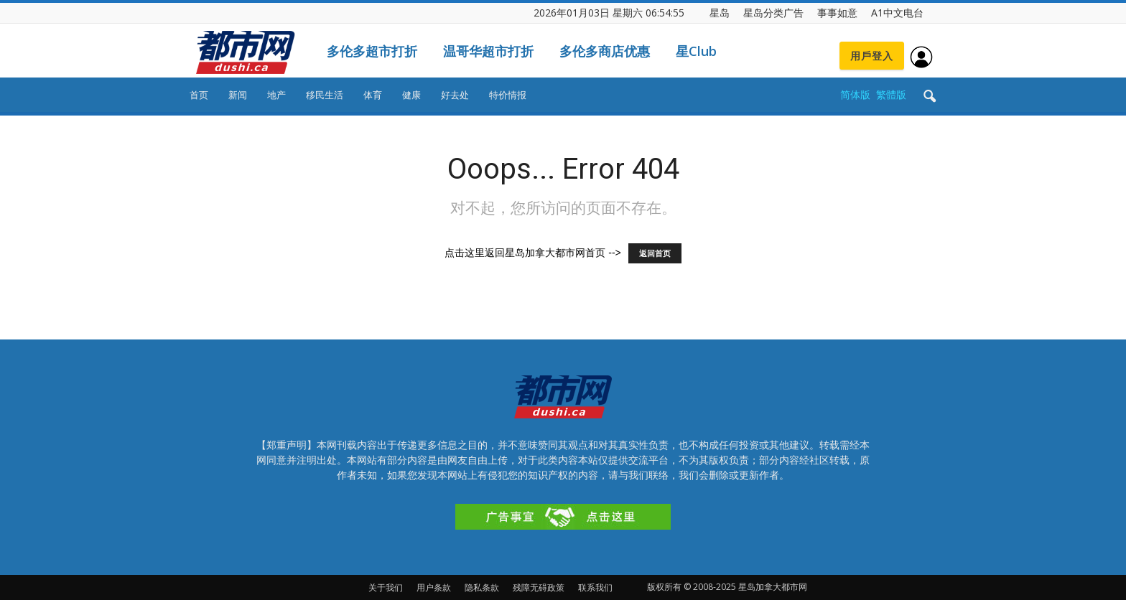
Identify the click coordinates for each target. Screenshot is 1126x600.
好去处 (455, 94)
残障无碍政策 (538, 587)
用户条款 (434, 587)
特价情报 (507, 94)
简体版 (855, 94)
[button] (929, 97)
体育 (372, 94)
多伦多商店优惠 (604, 51)
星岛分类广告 (773, 12)
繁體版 (891, 94)
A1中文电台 (897, 12)
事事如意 (837, 12)
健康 (411, 94)
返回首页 (655, 253)
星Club (696, 51)
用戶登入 (871, 55)
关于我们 (385, 587)
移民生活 (324, 94)
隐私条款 (482, 587)
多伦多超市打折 (372, 51)
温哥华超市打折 (488, 51)
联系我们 (595, 587)
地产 (276, 94)
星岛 (719, 12)
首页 (199, 94)
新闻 (237, 94)
